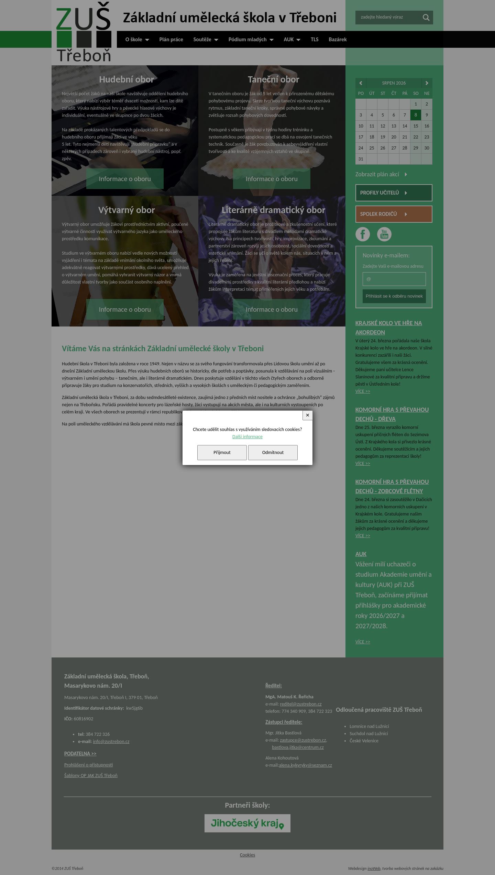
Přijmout (221, 452)
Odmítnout (273, 452)
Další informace (247, 437)
